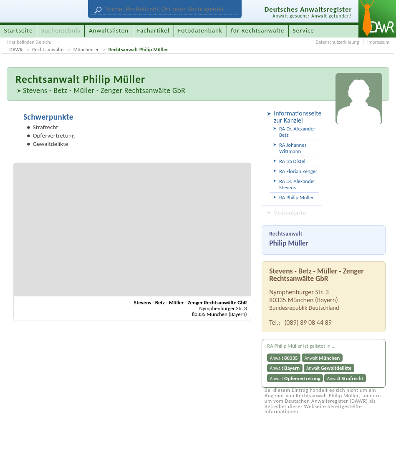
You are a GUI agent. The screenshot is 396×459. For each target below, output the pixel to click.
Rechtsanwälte (48, 50)
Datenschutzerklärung (337, 42)
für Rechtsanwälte (257, 30)
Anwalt (284, 358)
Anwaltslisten (109, 30)
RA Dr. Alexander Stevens (297, 184)
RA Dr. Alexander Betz (297, 131)
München (83, 50)
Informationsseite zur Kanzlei (296, 116)
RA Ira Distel (292, 161)
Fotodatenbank (200, 30)
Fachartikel (153, 30)
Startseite (18, 30)
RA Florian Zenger (298, 171)
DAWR (16, 50)
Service (303, 30)
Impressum (378, 42)
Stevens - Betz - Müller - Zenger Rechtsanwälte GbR (104, 90)
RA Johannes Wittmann (293, 148)
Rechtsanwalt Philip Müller (138, 50)
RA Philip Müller (296, 197)
